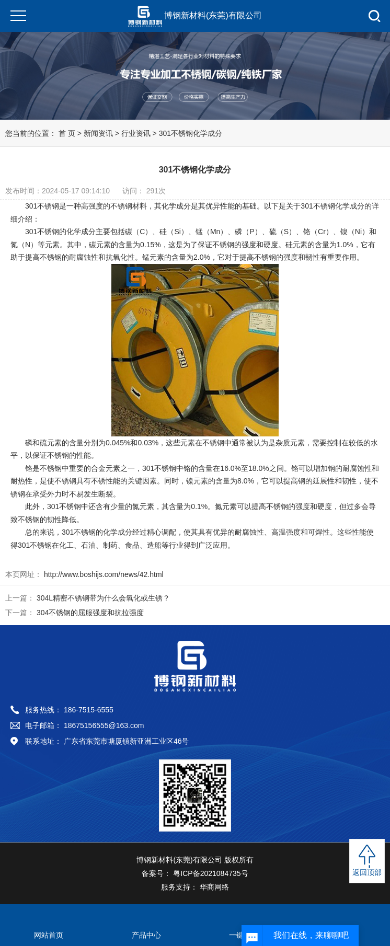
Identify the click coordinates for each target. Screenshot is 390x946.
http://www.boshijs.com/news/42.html (103, 574)
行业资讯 (137, 133)
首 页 (67, 133)
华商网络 (213, 887)
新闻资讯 (98, 133)
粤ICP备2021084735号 (209, 873)
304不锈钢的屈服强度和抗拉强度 (90, 612)
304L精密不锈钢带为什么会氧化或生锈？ (103, 598)
